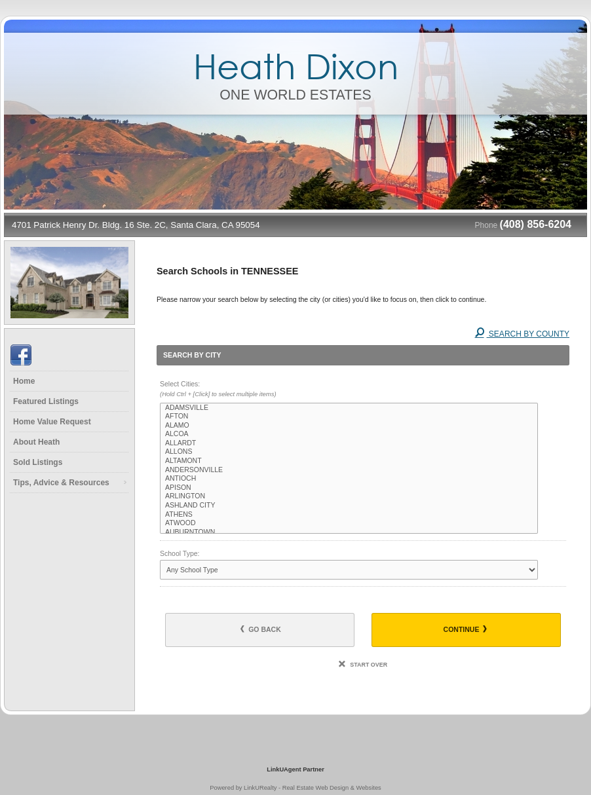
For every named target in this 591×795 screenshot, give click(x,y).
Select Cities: (363, 389)
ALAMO (349, 425)
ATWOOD (349, 523)
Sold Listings (37, 462)
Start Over (363, 664)
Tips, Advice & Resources (61, 482)
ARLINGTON (349, 496)
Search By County (522, 334)
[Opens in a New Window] (295, 750)
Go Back (260, 629)
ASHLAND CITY (349, 505)
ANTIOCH (349, 478)
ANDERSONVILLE (349, 470)
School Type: (180, 553)
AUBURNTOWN (349, 532)
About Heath (36, 442)
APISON (349, 487)
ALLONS (349, 451)
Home (24, 381)
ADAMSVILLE (349, 408)
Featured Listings (46, 401)
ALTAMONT (349, 461)
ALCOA (349, 434)
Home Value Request (52, 421)
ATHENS (349, 514)
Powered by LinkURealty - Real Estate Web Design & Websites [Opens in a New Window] (295, 788)
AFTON (349, 416)
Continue (465, 629)
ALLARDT (349, 443)
